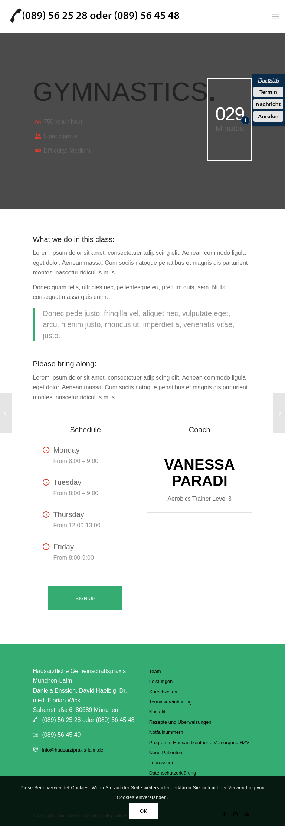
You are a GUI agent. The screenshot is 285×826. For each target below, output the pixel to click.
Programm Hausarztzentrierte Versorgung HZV (199, 742)
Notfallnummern (166, 732)
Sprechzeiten (163, 692)
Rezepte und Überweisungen (180, 722)
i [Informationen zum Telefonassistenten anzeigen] (245, 120)
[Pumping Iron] (6, 413)
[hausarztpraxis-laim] (95, 16)
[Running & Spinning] (279, 413)
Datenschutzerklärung (172, 773)
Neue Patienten (166, 752)
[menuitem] (275, 17)
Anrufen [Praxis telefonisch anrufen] (268, 116)
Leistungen (161, 681)
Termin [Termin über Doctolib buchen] (268, 92)
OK (143, 811)
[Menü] (275, 17)
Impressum (161, 762)
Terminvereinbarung (170, 702)
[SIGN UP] (85, 598)
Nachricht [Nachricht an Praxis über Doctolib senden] (268, 104)
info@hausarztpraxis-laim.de (72, 750)
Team (155, 671)
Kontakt (157, 712)
